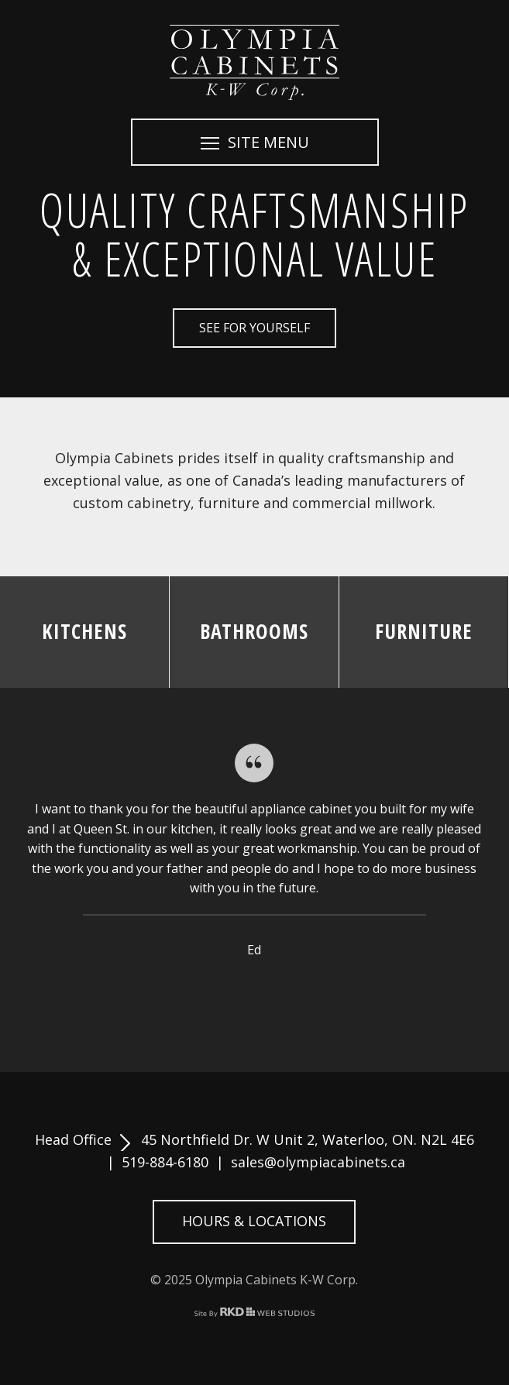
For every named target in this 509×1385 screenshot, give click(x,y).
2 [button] (217, 996)
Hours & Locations (254, 1220)
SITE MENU (255, 142)
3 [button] (235, 996)
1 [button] (198, 996)
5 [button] (272, 996)
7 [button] (310, 996)
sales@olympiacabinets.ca (318, 1162)
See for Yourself (254, 327)
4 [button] (254, 996)
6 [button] (291, 996)
